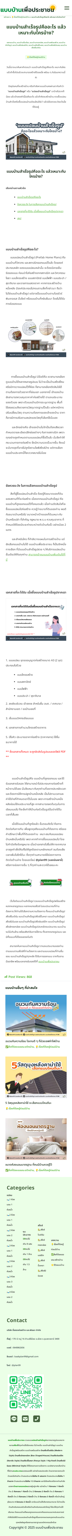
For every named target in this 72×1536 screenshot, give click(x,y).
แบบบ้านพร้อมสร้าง (51, 42)
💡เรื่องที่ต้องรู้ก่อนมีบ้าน (21, 17)
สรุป (19, 218)
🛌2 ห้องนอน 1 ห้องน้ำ (11, 1220)
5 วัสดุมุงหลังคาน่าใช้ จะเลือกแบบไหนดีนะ (28, 1103)
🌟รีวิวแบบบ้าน (57, 1265)
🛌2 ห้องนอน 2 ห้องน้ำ (11, 1235)
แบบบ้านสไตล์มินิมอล (52, 45)
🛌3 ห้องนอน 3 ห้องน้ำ (11, 1281)
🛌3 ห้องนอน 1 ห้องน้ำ (11, 1251)
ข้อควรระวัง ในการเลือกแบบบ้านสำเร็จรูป (36, 204)
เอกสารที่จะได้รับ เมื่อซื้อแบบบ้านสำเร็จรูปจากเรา (40, 211)
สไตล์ (15, 1445)
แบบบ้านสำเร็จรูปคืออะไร (29, 197)
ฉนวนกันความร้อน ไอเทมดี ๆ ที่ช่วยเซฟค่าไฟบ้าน (32, 1041)
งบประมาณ (17, 1471)
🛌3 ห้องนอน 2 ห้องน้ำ (11, 1266)
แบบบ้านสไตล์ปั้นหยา (36, 45)
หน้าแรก (7, 17)
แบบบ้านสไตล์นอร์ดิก (20, 45)
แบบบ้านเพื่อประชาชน (48, 961)
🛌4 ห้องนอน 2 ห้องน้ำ (11, 1297)
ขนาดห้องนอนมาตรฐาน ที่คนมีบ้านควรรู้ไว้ (28, 1165)
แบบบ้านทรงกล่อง (36, 42)
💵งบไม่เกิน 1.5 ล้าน (26, 1264)
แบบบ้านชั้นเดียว (23, 42)
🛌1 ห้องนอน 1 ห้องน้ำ (11, 1204)
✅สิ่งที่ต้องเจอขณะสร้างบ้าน (19, 1047)
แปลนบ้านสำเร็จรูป (39, 1440)
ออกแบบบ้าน (11, 42)
